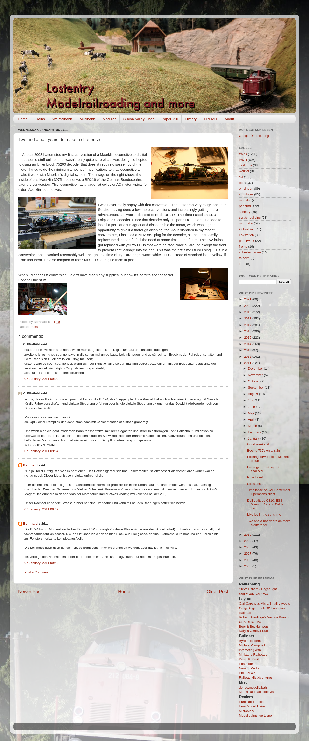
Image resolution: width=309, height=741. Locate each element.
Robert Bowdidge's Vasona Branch (264, 617)
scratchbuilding (250, 217)
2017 (248, 325)
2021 (248, 299)
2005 (248, 566)
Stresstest (254, 484)
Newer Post (30, 591)
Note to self (255, 477)
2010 (248, 534)
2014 (248, 344)
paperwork (246, 241)
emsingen (246, 188)
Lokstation (246, 235)
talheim (244, 258)
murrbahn (246, 223)
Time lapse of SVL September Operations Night (268, 492)
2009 (248, 541)
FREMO (210, 119)
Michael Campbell (252, 645)
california (245, 165)
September (256, 387)
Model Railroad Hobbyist (256, 692)
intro (242, 264)
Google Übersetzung (254, 136)
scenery (244, 212)
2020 (248, 306)
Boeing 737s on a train (263, 450)
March (253, 426)
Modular (109, 119)
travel (243, 160)
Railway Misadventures (256, 677)
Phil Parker (247, 673)
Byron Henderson (251, 641)
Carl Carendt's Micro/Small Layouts (264, 603)
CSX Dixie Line (250, 622)
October (254, 381)
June (252, 406)
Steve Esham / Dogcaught (258, 589)
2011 (248, 363)
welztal (244, 171)
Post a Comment (36, 572)
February (255, 432)
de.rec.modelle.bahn (253, 687)
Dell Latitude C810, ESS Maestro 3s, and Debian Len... (266, 504)
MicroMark (246, 711)
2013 (248, 350)
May (251, 413)
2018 (248, 318)
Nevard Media (249, 668)
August (253, 394)
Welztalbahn (62, 119)
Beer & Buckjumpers (254, 626)
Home (23, 119)
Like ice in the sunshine (264, 514)
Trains (40, 119)
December (256, 368)
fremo (243, 246)
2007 (248, 553)
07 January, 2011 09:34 (41, 451)
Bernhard (30, 465)
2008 (248, 547)
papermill (245, 206)
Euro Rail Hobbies (252, 702)
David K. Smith (249, 659)
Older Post (217, 591)
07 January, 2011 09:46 (41, 563)
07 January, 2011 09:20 (41, 379)
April (251, 419)
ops (241, 183)
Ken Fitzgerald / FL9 (253, 593)
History (191, 119)
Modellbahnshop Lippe (255, 715)
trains (34, 327)
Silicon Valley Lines (138, 119)
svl (241, 177)
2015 (248, 337)
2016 (248, 331)
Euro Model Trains (252, 706)
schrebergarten (250, 252)
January (254, 438)
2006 (248, 560)
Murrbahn (87, 119)
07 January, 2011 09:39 (41, 509)
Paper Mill (170, 119)
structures (246, 194)
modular (245, 200)
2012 (248, 356)
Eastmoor (246, 664)
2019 (248, 312)
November (256, 375)
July (251, 400)
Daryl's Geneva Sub (253, 631)
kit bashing (247, 229)
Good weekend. (258, 444)
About (229, 119)
